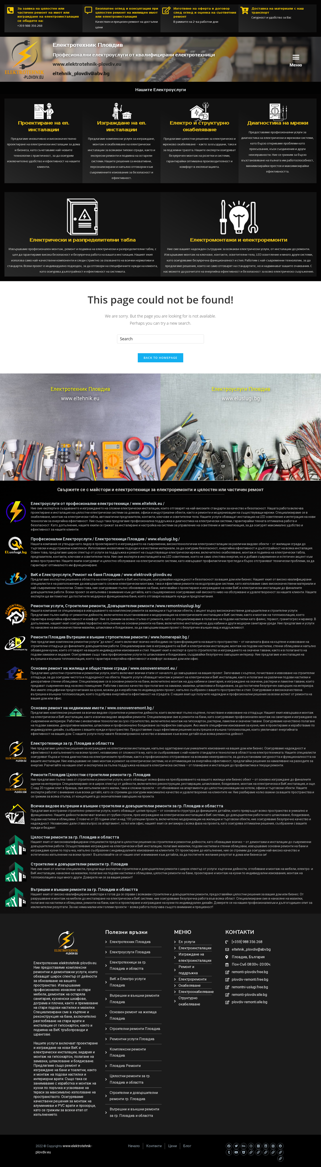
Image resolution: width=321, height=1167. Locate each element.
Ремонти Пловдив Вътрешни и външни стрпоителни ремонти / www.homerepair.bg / (110, 640)
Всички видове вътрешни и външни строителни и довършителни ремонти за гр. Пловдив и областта (127, 809)
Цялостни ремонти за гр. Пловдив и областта (75, 840)
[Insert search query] (160, 338)
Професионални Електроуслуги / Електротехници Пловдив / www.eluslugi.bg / (105, 542)
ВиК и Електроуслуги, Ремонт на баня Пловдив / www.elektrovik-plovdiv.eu (101, 578)
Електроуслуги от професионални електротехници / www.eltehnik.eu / (98, 507)
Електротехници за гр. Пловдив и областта (72, 747)
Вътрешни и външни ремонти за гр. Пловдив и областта (84, 893)
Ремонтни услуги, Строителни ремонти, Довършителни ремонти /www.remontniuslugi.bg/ (116, 609)
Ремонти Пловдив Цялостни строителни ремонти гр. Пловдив (90, 778)
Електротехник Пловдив (80, 393)
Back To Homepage (160, 361)
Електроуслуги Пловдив (241, 393)
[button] (295, 57)
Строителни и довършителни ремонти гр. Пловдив (79, 867)
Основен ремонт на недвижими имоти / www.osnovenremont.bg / (92, 711)
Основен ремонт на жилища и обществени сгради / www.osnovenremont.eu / (104, 671)
